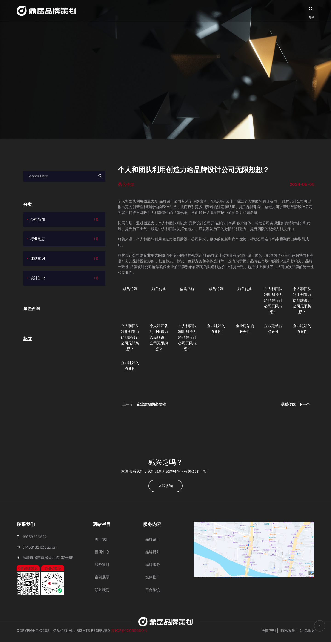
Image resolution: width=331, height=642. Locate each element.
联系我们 (102, 589)
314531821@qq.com (39, 547)
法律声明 (268, 630)
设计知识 (64, 278)
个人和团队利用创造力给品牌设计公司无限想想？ (273, 300)
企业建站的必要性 (216, 329)
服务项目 (102, 564)
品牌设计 (152, 539)
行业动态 (64, 239)
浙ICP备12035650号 (129, 630)
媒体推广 (152, 577)
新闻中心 (102, 551)
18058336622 (34, 537)
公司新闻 (64, 219)
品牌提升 (152, 551)
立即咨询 (165, 485)
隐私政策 (287, 630)
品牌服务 (152, 564)
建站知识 (64, 258)
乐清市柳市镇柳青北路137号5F (47, 557)
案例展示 (102, 577)
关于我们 (102, 539)
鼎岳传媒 (130, 288)
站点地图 (307, 630)
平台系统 (152, 589)
